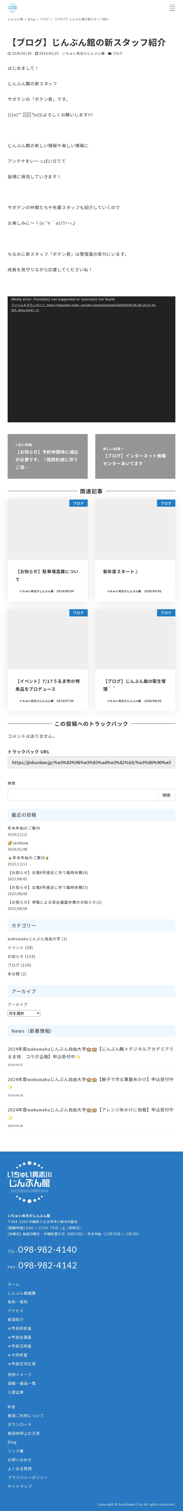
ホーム (14, 1284)
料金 (12, 1406)
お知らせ (16, 956)
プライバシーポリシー (28, 1477)
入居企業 (16, 1392)
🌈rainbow (18, 843)
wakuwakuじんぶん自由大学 (34, 938)
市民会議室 (21, 1337)
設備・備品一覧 (22, 1383)
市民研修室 (21, 1328)
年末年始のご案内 (24, 828)
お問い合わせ (20, 1459)
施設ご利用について (26, 1415)
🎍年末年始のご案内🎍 (29, 857)
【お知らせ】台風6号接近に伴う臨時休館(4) (48, 872)
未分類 (14, 974)
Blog (12, 1442)
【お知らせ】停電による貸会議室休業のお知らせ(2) (55, 902)
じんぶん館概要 (22, 1293)
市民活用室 (21, 1346)
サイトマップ (20, 1486)
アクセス (16, 1310)
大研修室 (19, 1355)
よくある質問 (20, 1468)
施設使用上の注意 (24, 1433)
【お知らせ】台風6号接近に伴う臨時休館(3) (48, 887)
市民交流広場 (23, 1363)
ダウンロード (20, 1424)
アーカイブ (18, 1004)
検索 (12, 783)
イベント (16, 947)
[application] (91, 359)
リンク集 (16, 1451)
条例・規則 (18, 1301)
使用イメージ (20, 1374)
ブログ (117, 53)
